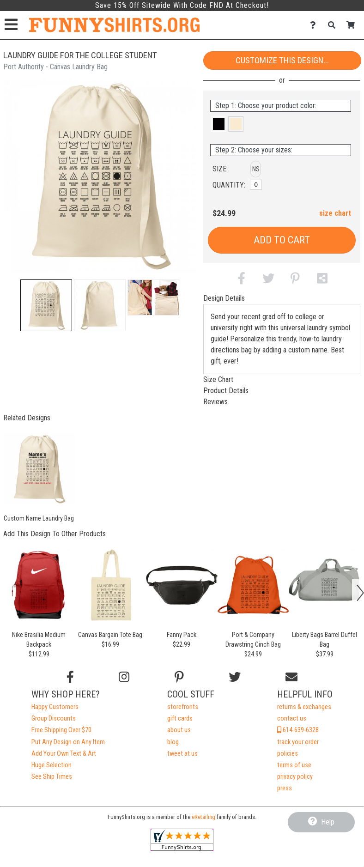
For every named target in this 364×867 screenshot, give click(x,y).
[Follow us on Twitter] (235, 677)
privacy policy (295, 777)
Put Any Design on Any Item (68, 742)
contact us (291, 718)
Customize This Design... (282, 60)
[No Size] (256, 185)
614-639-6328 (298, 730)
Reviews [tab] (215, 401)
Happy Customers (55, 707)
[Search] (334, 25)
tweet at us (182, 754)
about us (179, 730)
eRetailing (203, 816)
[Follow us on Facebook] (70, 677)
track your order (298, 742)
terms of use (294, 765)
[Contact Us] (315, 25)
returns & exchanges (304, 707)
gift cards (180, 718)
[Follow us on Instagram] (124, 677)
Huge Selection (51, 765)
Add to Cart (282, 240)
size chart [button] (335, 213)
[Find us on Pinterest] (179, 677)
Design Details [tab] (224, 298)
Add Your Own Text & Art (63, 754)
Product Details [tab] (226, 390)
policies (287, 754)
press (284, 788)
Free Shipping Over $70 (61, 730)
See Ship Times (51, 777)
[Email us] (291, 677)
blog (173, 742)
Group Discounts (53, 718)
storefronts (182, 707)
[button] (46, 305)
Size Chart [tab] (218, 379)
